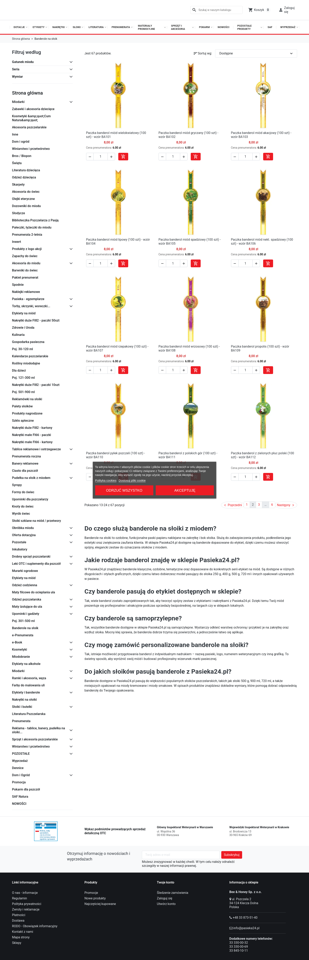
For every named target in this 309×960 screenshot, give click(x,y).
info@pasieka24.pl (246, 928)
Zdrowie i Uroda (23, 327)
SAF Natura (20, 796)
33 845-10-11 (238, 950)
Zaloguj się (164, 898)
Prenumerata (21, 721)
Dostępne (256, 53)
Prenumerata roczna (26, 456)
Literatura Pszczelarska (28, 714)
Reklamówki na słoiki (27, 399)
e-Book (17, 642)
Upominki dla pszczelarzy (30, 499)
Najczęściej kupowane (100, 904)
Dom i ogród (20, 141)
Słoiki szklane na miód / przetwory (36, 521)
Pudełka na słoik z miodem (31, 478)
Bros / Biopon (21, 156)
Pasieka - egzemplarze (28, 299)
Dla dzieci (19, 370)
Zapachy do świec (25, 256)
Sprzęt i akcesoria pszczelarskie (35, 739)
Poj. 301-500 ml (23, 621)
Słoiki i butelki (22, 707)
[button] (286, 10)
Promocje (91, 893)
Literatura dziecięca (26, 170)
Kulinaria (18, 335)
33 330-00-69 (238, 946)
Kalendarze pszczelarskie (30, 356)
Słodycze (18, 213)
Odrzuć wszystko (124, 490)
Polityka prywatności (26, 904)
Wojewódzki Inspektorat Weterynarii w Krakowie (259, 827)
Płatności (18, 915)
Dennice (18, 768)
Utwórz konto (166, 904)
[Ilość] (100, 156)
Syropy (17, 485)
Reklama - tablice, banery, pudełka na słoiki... (38, 730)
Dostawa (18, 920)
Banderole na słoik (25, 628)
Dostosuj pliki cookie (132, 480)
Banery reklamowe (25, 463)
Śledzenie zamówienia (172, 893)
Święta (17, 163)
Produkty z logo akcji (27, 249)
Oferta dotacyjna (24, 535)
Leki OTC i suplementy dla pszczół (36, 564)
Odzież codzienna (24, 585)
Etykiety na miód (24, 313)
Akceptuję (184, 490)
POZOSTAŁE (21, 754)
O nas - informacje (25, 893)
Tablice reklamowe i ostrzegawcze (36, 449)
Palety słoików (22, 406)
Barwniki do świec (25, 270)
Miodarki (18, 102)
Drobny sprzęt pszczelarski (31, 556)
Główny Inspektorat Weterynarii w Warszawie (185, 827)
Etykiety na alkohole (26, 664)
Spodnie (18, 285)
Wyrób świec (21, 513)
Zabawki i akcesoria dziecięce (33, 109)
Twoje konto (165, 882)
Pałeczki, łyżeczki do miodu (31, 227)
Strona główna (27, 93)
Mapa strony (21, 937)
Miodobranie (21, 657)
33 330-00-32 (238, 943)
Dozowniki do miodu (26, 206)
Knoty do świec (23, 506)
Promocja (19, 782)
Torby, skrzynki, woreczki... (31, 306)
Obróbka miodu (23, 528)
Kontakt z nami (22, 932)
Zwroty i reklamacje (25, 909)
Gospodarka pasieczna (28, 342)
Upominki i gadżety (25, 614)
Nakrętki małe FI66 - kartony (32, 442)
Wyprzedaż (20, 761)
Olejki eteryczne (23, 199)
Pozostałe (19, 542)
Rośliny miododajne (26, 363)
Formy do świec (23, 492)
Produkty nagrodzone (27, 413)
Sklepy (16, 943)
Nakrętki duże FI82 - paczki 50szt (36, 320)
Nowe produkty (95, 898)
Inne (15, 134)
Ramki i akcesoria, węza (29, 678)
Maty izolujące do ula (27, 606)
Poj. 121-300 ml (23, 378)
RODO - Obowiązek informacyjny (35, 926)
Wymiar (17, 76)
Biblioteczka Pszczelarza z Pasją (35, 220)
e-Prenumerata (22, 635)
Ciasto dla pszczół (25, 471)
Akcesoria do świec (26, 192)
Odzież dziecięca (24, 177)
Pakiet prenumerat (25, 277)
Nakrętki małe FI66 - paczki (31, 435)
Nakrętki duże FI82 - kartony (32, 428)
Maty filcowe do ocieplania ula (33, 592)
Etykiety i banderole (26, 692)
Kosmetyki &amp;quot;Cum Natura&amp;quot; (31, 118)
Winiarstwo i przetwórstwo (31, 149)
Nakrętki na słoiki (24, 699)
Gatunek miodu (23, 62)
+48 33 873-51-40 (245, 917)
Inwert (16, 242)
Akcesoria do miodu (26, 263)
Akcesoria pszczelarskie (29, 127)
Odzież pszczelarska (26, 599)
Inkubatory (19, 549)
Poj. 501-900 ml (23, 392)
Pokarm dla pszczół (26, 789)
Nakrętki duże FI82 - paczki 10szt (36, 385)
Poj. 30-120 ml (22, 349)
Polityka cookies (105, 480)
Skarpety (18, 184)
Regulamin (19, 898)
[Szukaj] (216, 10)
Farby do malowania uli (28, 685)
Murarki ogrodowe (25, 571)
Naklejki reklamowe (26, 292)
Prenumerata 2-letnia (27, 234)
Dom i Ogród (21, 775)
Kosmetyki (19, 649)
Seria (15, 69)
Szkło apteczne (23, 420)
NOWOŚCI (19, 804)
